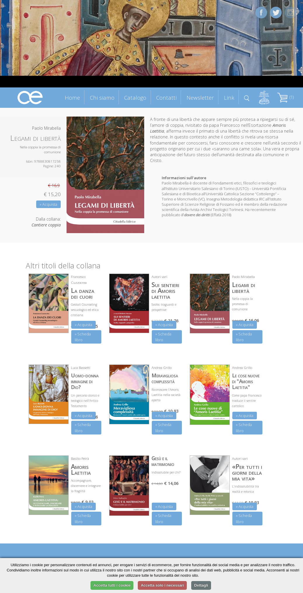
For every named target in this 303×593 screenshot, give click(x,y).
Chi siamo (102, 97)
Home (72, 97)
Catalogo (135, 97)
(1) (285, 97)
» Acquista (48, 204)
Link (229, 97)
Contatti (166, 97)
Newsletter (200, 97)
